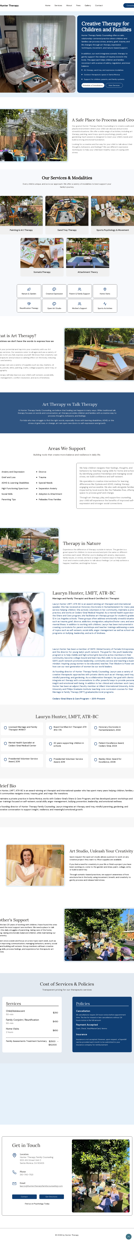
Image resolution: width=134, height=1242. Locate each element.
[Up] (129, 1237)
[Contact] (24, 1196)
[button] (93, 85)
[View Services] (114, 85)
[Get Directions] (51, 1196)
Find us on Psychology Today (37, 1204)
